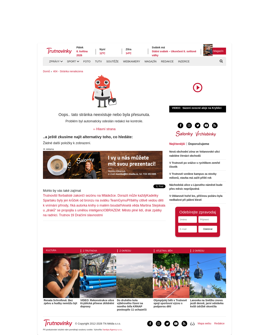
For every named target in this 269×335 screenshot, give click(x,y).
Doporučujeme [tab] (198, 143)
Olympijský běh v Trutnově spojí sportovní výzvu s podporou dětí (170, 303)
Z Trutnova (90, 250)
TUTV (98, 61)
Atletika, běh (164, 250)
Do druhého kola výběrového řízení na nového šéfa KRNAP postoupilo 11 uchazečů (132, 305)
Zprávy (54, 61)
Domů (46, 71)
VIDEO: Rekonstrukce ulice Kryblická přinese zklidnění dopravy (97, 303)
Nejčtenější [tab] (177, 143)
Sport (71, 61)
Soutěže (112, 61)
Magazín (218, 50)
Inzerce (183, 61)
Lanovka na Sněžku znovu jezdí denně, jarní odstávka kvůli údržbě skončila (206, 303)
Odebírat (207, 229)
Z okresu (125, 250)
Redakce (167, 61)
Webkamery (131, 61)
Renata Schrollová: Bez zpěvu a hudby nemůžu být (60, 302)
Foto (87, 61)
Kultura (51, 250)
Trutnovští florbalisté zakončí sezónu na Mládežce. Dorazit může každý (94, 195)
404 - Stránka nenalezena (68, 71)
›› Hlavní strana (104, 129)
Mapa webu (204, 323)
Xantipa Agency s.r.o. (112, 329)
